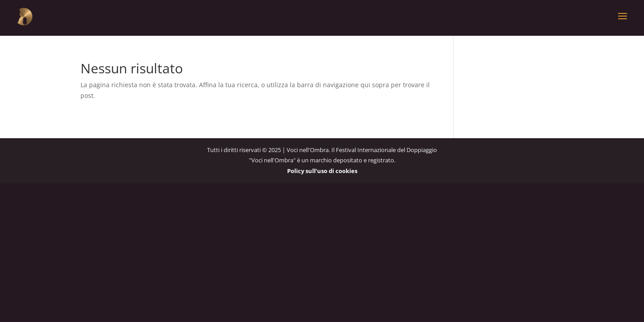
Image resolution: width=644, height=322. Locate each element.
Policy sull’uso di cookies (322, 171)
